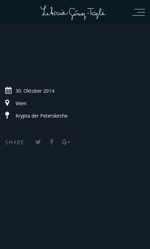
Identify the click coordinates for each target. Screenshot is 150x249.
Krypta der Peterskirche (42, 115)
